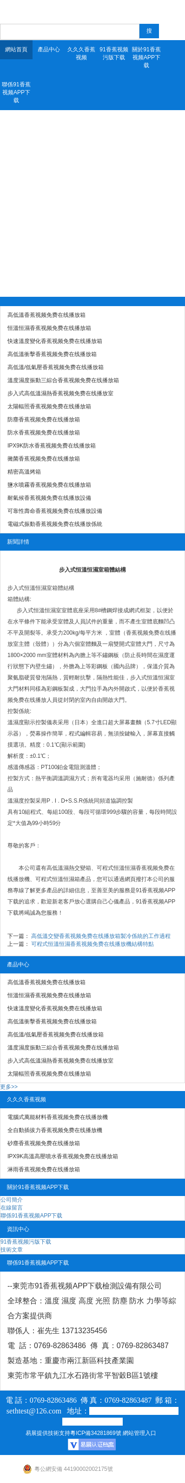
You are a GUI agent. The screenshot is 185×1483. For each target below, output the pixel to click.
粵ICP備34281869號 (95, 1433)
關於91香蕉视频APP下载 (146, 57)
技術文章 (11, 1249)
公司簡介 (11, 1199)
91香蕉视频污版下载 (113, 53)
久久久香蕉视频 (81, 53)
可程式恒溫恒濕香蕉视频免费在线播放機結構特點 (92, 944)
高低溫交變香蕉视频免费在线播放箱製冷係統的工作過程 (101, 936)
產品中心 (49, 49)
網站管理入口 (139, 1433)
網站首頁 (16, 49)
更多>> (9, 1087)
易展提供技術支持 (48, 1433)
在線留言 (11, 1207)
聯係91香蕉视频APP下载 (16, 92)
